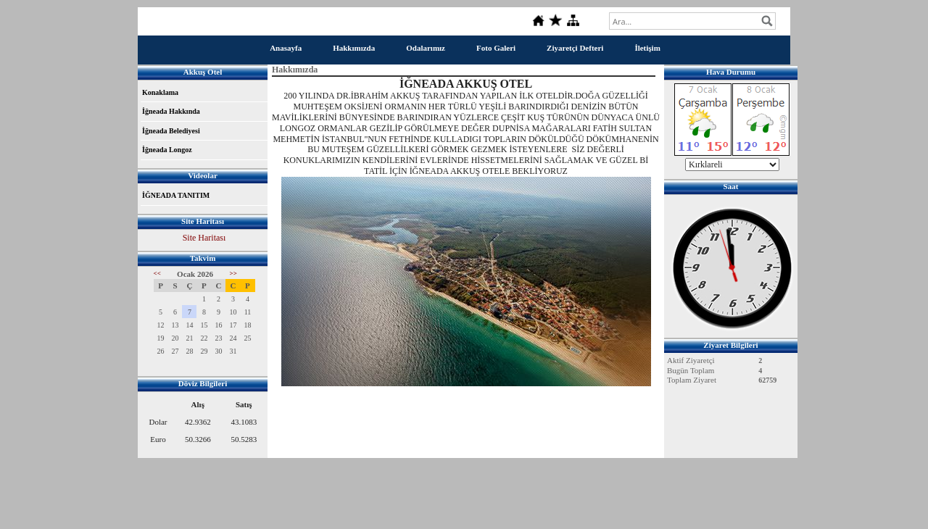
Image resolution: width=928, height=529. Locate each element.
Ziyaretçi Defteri (575, 47)
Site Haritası (204, 238)
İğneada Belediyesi (171, 131)
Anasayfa (286, 47)
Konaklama (160, 92)
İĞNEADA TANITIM (176, 195)
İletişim (647, 47)
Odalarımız (425, 47)
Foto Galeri (495, 47)
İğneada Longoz (167, 150)
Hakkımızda (354, 47)
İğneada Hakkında (171, 111)
